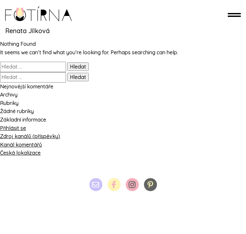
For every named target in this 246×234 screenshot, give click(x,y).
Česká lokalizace (20, 153)
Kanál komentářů (21, 144)
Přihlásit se (13, 128)
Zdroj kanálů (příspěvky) (30, 136)
